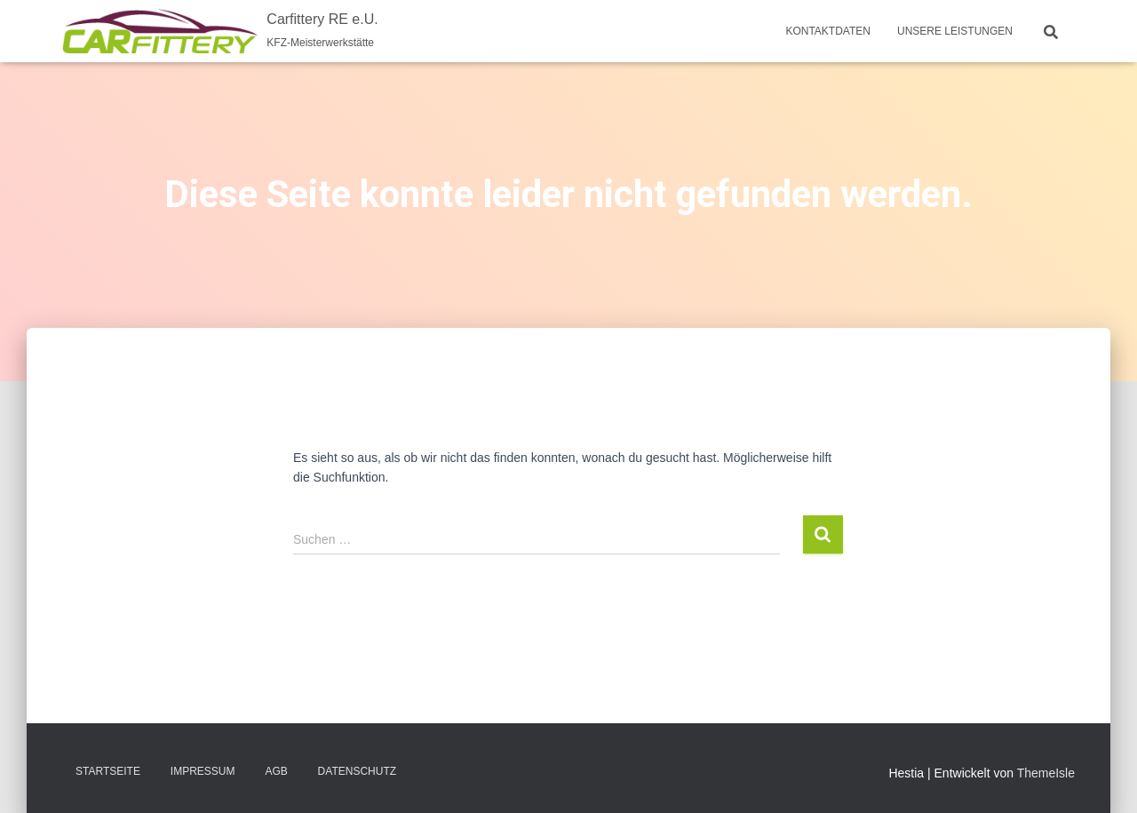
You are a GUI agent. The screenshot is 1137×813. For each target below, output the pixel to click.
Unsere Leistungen (955, 31)
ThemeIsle (1046, 773)
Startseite (108, 771)
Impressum (203, 771)
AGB (276, 771)
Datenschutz (357, 771)
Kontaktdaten (828, 31)
